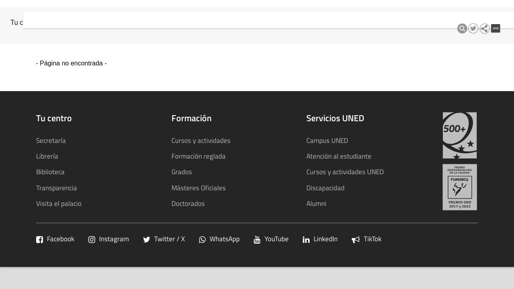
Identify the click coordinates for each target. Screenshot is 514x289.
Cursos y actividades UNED (345, 172)
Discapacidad (325, 188)
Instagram (108, 239)
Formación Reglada (82, 12)
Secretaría (51, 140)
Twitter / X (164, 239)
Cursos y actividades (156, 12)
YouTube (271, 239)
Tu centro (27, 12)
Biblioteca (50, 172)
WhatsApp (219, 239)
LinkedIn (320, 239)
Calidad (210, 12)
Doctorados (188, 203)
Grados (181, 172)
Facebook (55, 239)
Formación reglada (198, 156)
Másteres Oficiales (198, 188)
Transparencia (288, 12)
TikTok (366, 239)
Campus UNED (327, 140)
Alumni (316, 203)
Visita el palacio (59, 203)
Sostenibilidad (343, 12)
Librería (47, 156)
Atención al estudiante (338, 156)
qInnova (244, 12)
